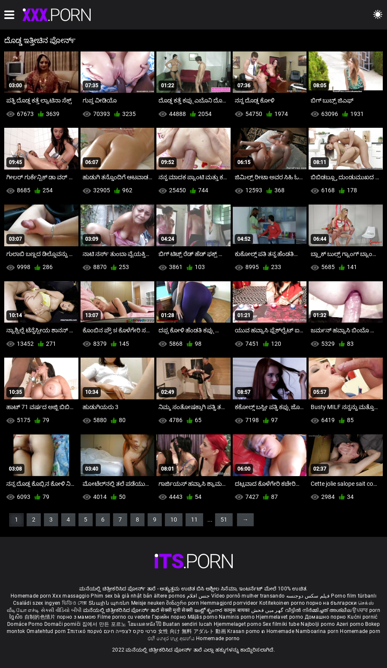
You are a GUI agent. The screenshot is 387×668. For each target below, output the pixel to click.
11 (194, 519)
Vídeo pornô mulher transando (248, 596)
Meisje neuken (148, 603)
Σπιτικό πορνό (85, 631)
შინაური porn (183, 603)
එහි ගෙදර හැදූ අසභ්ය (172, 638)
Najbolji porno (318, 624)
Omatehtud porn (47, 631)
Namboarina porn (318, 631)
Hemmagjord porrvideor (229, 603)
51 (223, 519)
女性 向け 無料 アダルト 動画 (192, 631)
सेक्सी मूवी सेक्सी (177, 610)
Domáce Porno (25, 624)
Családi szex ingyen (37, 603)
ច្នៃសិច (16, 617)
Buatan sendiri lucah (188, 624)
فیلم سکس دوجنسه (308, 596)
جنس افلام (198, 596)
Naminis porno (237, 617)
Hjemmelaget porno (238, 624)
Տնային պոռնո (110, 603)
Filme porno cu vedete (123, 617)
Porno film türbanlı (353, 596)
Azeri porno (351, 624)
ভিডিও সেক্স (74, 603)
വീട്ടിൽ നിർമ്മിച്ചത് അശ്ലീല (319, 610)
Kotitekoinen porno (282, 603)
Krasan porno (244, 631)
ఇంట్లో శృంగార (209, 610)
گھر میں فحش (268, 610)
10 (173, 519)
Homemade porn (31, 596)
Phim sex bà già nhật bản (121, 596)
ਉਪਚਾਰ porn (366, 610)
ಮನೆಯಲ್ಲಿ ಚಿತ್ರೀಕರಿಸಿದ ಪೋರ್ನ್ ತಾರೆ (122, 610)
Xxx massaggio (70, 596)
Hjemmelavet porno (280, 617)
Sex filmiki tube (281, 624)
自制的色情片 (40, 617)
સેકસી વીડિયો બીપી (61, 610)
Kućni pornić (362, 617)
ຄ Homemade (278, 631)
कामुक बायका (237, 610)
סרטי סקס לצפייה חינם (130, 631)
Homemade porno (217, 638)
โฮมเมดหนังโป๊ (145, 624)
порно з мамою (76, 617)
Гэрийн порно (170, 617)
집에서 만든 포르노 (105, 624)
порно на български (331, 603)
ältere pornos (169, 596)
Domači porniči (63, 624)
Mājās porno (203, 617)
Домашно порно (326, 617)
